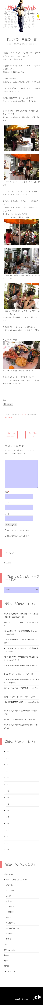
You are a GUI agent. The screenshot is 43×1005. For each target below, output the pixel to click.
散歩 (7, 901)
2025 (6, 751)
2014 (6, 823)
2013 (6, 830)
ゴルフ (8, 885)
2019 (6, 791)
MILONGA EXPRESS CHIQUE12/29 (16, 702)
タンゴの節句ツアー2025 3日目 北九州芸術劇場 (21, 648)
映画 (7, 917)
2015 (6, 817)
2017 (6, 804)
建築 (10, 912)
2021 (6, 778)
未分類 (8, 923)
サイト (7, 514)
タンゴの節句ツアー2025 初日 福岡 (16, 665)
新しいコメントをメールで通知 (18, 530)
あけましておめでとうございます (16, 697)
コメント (8, 458)
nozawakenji (32, 44)
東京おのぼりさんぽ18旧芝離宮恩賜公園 (18, 725)
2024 (6, 758)
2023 (6, 764)
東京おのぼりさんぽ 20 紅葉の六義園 (17, 711)
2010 (6, 850)
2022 (6, 771)
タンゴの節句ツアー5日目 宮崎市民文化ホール (20, 631)
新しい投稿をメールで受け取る (18, 536)
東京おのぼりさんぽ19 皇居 (13, 719)
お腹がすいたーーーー (10, 434)
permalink (8, 417)
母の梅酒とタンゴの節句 (12, 674)
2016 (6, 810)
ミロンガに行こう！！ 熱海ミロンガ (17, 622)
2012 (6, 836)
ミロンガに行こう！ (11, 950)
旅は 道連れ (33, 434)
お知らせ (7, 874)
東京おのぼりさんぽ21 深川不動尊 (16, 688)
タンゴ (23, 414)
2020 (7, 784)
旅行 (5, 966)
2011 (6, 843)
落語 (7, 939)
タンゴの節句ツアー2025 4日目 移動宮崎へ (19, 640)
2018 (6, 797)
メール (7, 503)
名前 (7, 492)
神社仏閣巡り (11, 928)
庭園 (10, 907)
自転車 (8, 934)
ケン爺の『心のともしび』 (13, 880)
